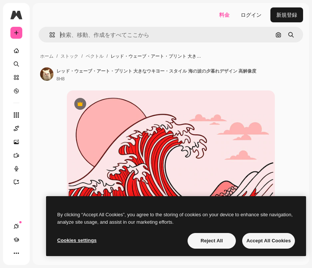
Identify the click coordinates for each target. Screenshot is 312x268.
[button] (49, 35)
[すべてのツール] (16, 115)
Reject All (212, 240)
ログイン (251, 15)
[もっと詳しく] (16, 91)
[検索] (16, 64)
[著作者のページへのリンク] (46, 74)
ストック (69, 56)
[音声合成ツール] (20, 169)
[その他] (16, 253)
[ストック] (16, 77)
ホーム (46, 56)
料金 (224, 15)
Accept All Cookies (268, 240)
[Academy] (16, 240)
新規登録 (286, 15)
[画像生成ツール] (20, 142)
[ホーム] (16, 51)
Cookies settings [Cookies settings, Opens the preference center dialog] (77, 240)
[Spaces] (20, 128)
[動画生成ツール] (20, 155)
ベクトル (95, 56)
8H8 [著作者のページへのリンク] (60, 79)
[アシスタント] (20, 182)
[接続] (16, 226)
